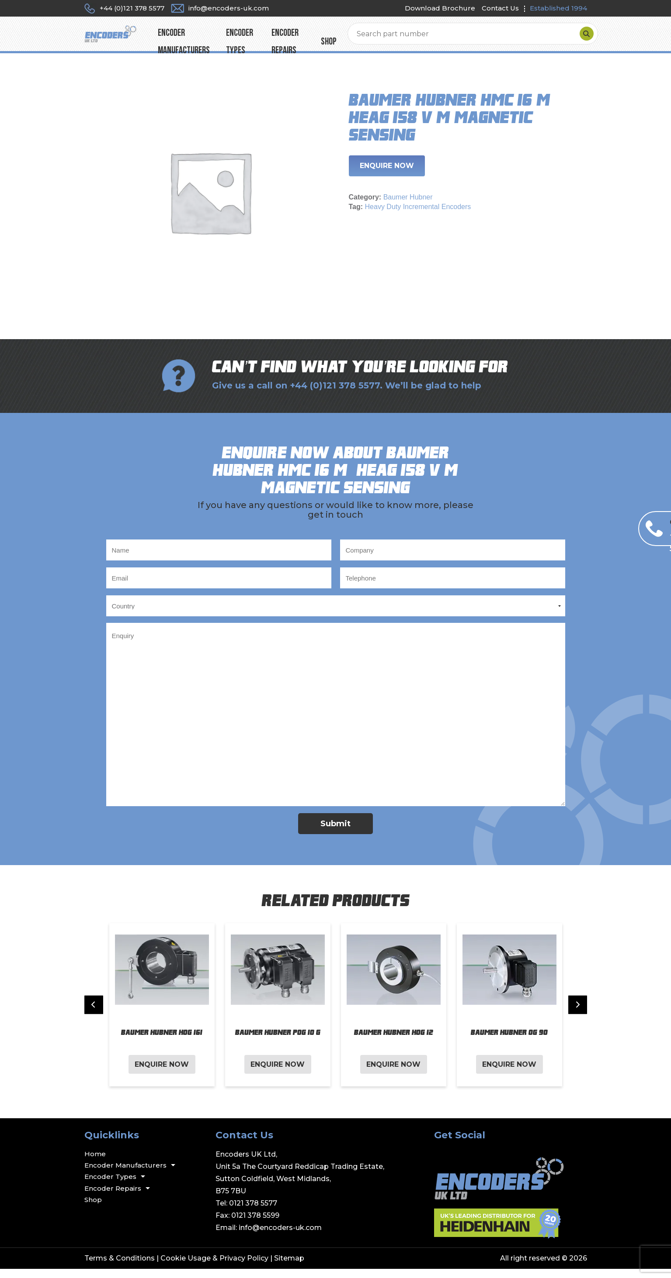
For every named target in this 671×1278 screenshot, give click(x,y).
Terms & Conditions (119, 1267)
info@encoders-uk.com (280, 1237)
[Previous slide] (93, 1014)
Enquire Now (387, 175)
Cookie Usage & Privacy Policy (214, 1267)
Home (95, 1163)
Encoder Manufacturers (244, 38)
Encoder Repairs (384, 38)
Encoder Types (321, 38)
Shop (432, 38)
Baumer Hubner (408, 206)
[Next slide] (577, 1014)
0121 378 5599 (255, 1224)
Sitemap (289, 1267)
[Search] (578, 38)
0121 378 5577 (253, 1212)
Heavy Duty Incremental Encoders (418, 216)
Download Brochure (440, 8)
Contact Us (500, 8)
